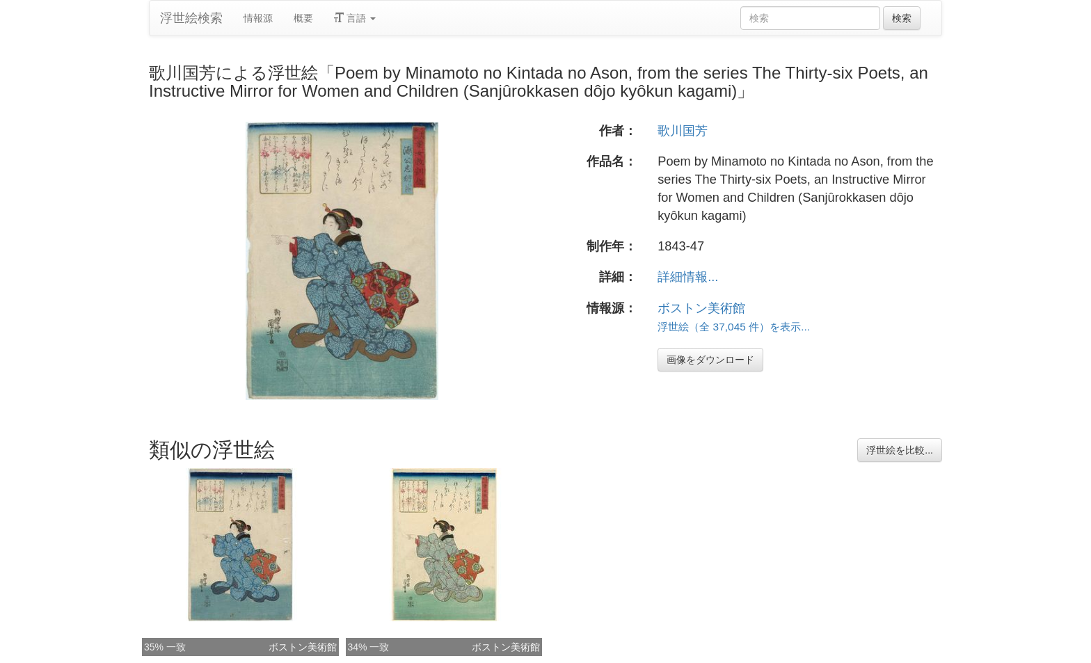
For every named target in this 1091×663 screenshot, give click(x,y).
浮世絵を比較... (899, 450)
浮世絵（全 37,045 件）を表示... (734, 327)
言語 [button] (355, 18)
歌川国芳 (683, 131)
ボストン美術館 (701, 308)
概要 (303, 18)
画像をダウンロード (710, 359)
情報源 (258, 18)
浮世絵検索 (191, 18)
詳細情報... (688, 277)
